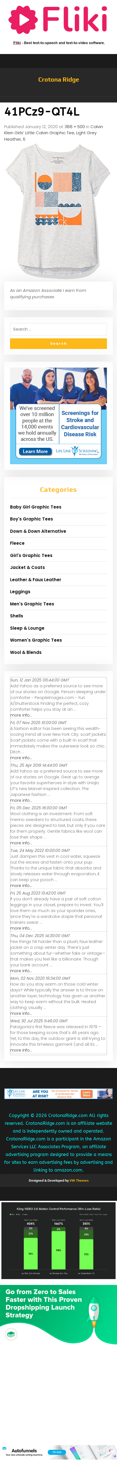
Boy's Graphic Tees (31, 519)
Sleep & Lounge (27, 628)
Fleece (17, 543)
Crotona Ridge (58, 79)
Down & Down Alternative (38, 531)
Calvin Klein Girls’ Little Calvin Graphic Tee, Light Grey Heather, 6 (53, 133)
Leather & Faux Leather (35, 580)
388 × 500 (75, 126)
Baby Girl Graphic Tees (35, 507)
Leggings (20, 592)
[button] (58, 99)
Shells (16, 616)
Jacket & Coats (27, 567)
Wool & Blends (26, 652)
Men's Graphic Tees (32, 604)
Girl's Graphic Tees (31, 555)
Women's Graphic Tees (36, 640)
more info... (21, 715)
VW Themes (79, 1180)
